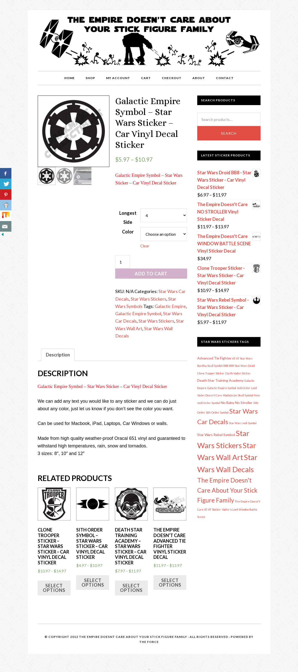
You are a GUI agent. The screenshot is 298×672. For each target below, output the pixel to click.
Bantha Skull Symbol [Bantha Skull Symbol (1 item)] (210, 365)
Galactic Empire (170, 306)
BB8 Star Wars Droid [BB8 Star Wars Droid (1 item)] (242, 365)
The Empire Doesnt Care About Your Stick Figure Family (133, 637)
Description (58, 354)
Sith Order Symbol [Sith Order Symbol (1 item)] (217, 412)
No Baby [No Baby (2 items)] (227, 402)
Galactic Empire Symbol (138, 313)
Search (228, 133)
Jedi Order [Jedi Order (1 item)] (243, 388)
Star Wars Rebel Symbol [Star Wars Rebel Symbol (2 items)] (216, 435)
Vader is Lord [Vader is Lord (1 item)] (230, 509)
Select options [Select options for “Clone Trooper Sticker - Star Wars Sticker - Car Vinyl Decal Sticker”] (54, 588)
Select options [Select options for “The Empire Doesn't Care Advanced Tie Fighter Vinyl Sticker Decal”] (170, 583)
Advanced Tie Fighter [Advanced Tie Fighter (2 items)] (214, 358)
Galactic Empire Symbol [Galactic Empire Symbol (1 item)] (221, 388)
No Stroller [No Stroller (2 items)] (243, 402)
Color (128, 231)
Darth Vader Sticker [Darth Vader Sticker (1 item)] (238, 373)
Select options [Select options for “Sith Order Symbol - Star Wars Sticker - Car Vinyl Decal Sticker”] (93, 583)
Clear (144, 246)
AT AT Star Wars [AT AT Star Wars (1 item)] (242, 358)
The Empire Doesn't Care (149, 40)
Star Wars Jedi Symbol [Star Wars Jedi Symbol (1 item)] (242, 423)
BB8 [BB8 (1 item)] (225, 365)
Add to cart (151, 273)
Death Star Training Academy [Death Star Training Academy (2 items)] (220, 380)
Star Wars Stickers (148, 299)
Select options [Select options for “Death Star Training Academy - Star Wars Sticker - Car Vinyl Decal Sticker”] (131, 588)
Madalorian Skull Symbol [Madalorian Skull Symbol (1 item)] (238, 395)
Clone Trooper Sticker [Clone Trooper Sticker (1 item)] (211, 373)
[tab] (58, 355)
